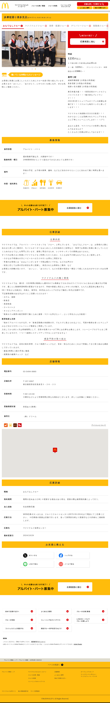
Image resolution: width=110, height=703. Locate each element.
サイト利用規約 (35, 691)
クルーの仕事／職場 (38, 6)
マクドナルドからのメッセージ (21, 5)
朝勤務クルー (99, 26)
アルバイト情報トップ (8, 672)
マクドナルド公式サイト (9, 691)
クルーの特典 (52, 6)
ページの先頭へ (54, 665)
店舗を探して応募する (92, 4)
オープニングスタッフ (87, 672)
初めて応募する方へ (100, 7)
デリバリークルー (79, 26)
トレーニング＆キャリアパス (65, 5)
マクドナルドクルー (34, 26)
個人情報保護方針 (23, 691)
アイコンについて (98, 425)
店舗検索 (57, 672)
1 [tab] (32, 69)
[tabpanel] (34, 49)
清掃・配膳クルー (57, 26)
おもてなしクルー (11, 26)
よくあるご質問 (84, 7)
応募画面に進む (87, 42)
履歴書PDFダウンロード (38, 641)
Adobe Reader (78, 644)
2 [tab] (35, 69)
